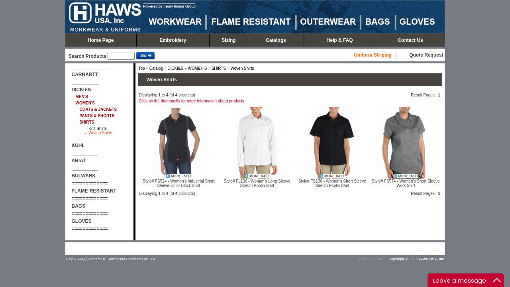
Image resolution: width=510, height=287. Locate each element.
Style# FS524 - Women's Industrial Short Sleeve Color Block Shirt (178, 183)
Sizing (228, 40)
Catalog (156, 68)
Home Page (101, 40)
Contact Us (410, 40)
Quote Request (426, 55)
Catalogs (276, 40)
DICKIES (175, 68)
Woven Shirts (100, 133)
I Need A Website (369, 259)
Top (142, 68)
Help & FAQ (340, 40)
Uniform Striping (373, 55)
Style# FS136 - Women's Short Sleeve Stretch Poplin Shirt (332, 183)
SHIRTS (219, 68)
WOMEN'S (197, 68)
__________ (85, 82)
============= (90, 183)
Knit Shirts (97, 128)
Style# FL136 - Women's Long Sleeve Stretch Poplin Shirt (257, 183)
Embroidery (172, 40)
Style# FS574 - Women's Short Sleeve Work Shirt (405, 183)
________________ (93, 67)
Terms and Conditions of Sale (131, 259)
